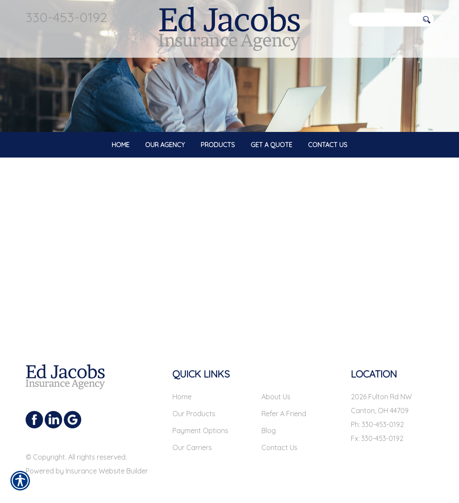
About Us (276, 389)
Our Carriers (192, 440)
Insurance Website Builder (107, 463)
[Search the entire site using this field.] (384, 19)
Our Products (193, 406)
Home (182, 389)
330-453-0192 (66, 17)
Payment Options (200, 423)
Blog (268, 423)
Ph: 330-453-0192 (377, 417)
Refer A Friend (283, 406)
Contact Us (279, 440)
